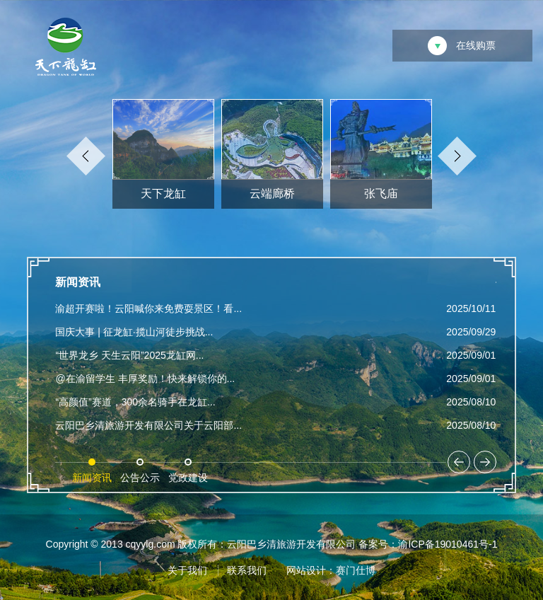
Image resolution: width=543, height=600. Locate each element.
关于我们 (187, 570)
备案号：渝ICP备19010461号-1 (427, 544)
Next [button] (457, 156)
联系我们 (247, 570)
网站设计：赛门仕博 (330, 570)
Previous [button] (85, 156)
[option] (163, 157)
